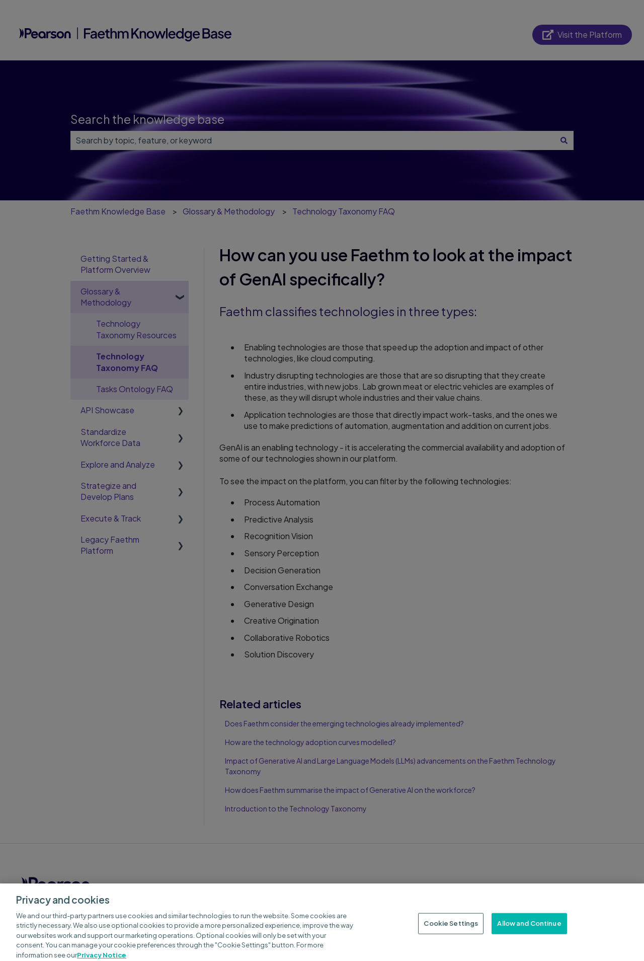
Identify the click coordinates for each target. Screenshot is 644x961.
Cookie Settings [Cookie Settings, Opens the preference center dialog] (451, 928)
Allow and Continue (529, 928)
